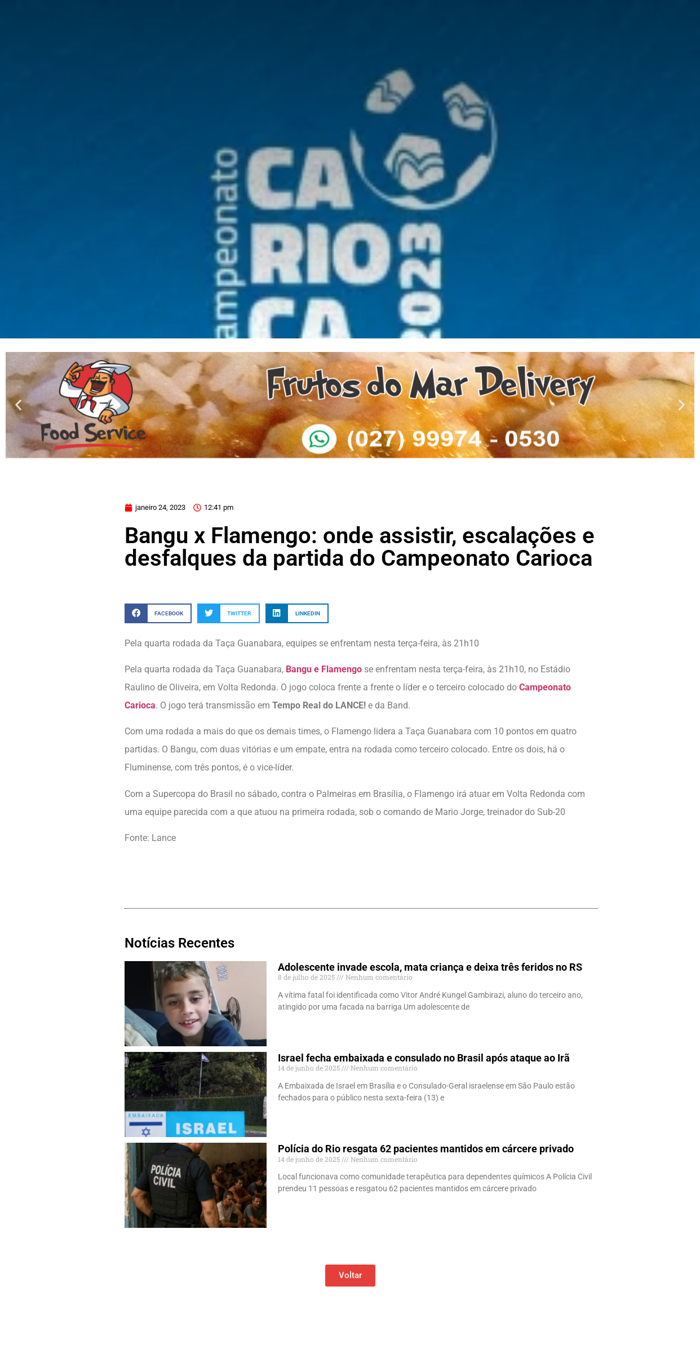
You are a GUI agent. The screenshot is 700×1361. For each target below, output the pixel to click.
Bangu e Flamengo (325, 669)
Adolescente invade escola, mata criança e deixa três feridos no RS (430, 967)
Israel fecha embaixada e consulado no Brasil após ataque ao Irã (424, 1058)
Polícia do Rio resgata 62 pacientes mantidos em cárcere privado (426, 1149)
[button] (18, 405)
